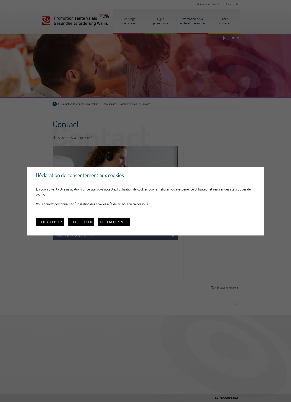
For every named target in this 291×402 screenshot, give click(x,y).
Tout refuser (81, 222)
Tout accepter (50, 222)
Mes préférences (114, 222)
